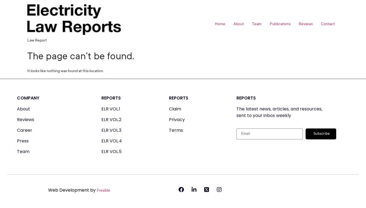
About (238, 24)
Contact (328, 24)
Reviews (306, 24)
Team (257, 24)
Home (220, 24)
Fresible (103, 191)
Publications (280, 24)
